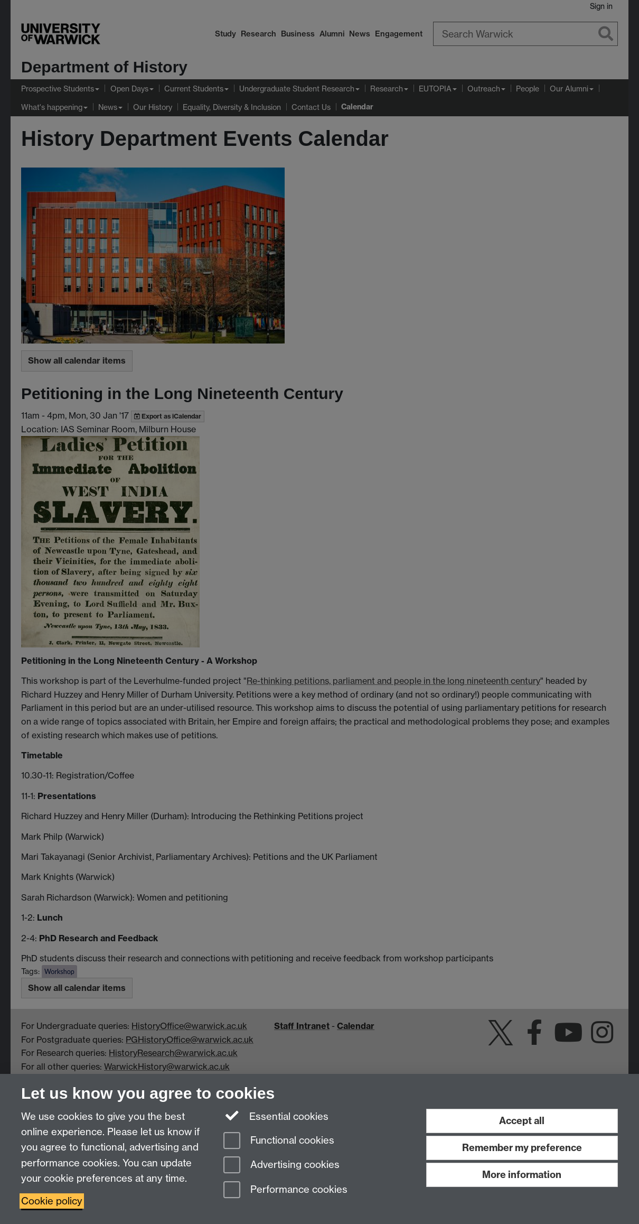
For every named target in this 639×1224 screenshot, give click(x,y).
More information (521, 1175)
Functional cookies (278, 1141)
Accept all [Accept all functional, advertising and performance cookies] (521, 1121)
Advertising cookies (281, 1165)
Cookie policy (51, 1201)
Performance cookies (285, 1190)
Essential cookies (275, 1116)
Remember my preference (522, 1148)
